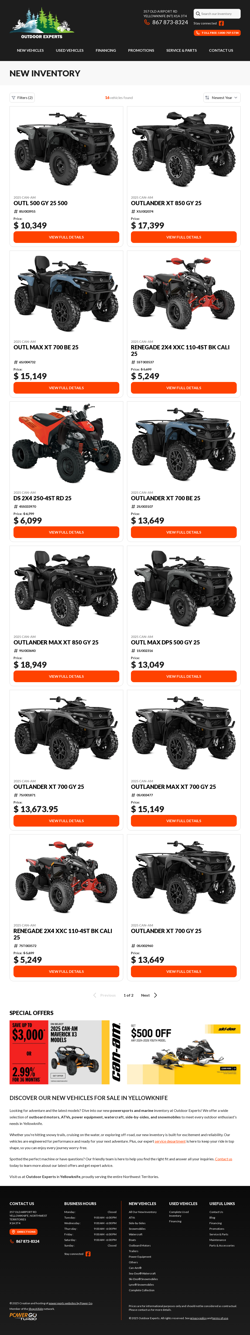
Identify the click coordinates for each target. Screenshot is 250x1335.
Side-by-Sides (137, 1223)
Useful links (222, 1203)
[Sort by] (222, 97)
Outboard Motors (140, 1245)
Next (150, 995)
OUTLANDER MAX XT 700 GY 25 (173, 786)
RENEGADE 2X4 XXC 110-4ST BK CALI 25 (180, 350)
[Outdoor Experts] (42, 22)
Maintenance (217, 1240)
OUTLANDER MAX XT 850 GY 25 (56, 642)
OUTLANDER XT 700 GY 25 (49, 786)
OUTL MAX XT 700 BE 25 (46, 347)
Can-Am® (135, 1268)
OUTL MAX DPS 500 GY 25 (165, 642)
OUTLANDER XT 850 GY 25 (166, 203)
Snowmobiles (137, 1228)
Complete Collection (141, 1290)
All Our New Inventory (143, 1212)
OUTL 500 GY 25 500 (40, 203)
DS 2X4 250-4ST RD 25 (43, 498)
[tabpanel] (90, 1228)
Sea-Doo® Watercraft (142, 1273)
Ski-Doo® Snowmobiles (143, 1279)
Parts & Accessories (222, 1245)
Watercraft (135, 1234)
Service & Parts (181, 50)
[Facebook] (221, 23)
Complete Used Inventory (179, 1213)
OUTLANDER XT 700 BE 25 (165, 498)
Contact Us (221, 50)
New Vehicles (30, 50)
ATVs (132, 1217)
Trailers (133, 1251)
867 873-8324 (166, 22)
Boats (132, 1240)
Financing (106, 50)
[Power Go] (51, 1316)
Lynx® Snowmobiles (141, 1284)
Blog (212, 1217)
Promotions (141, 50)
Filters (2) (22, 97)
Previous (104, 995)
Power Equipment (140, 1256)
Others (133, 1262)
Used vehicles (70, 50)
